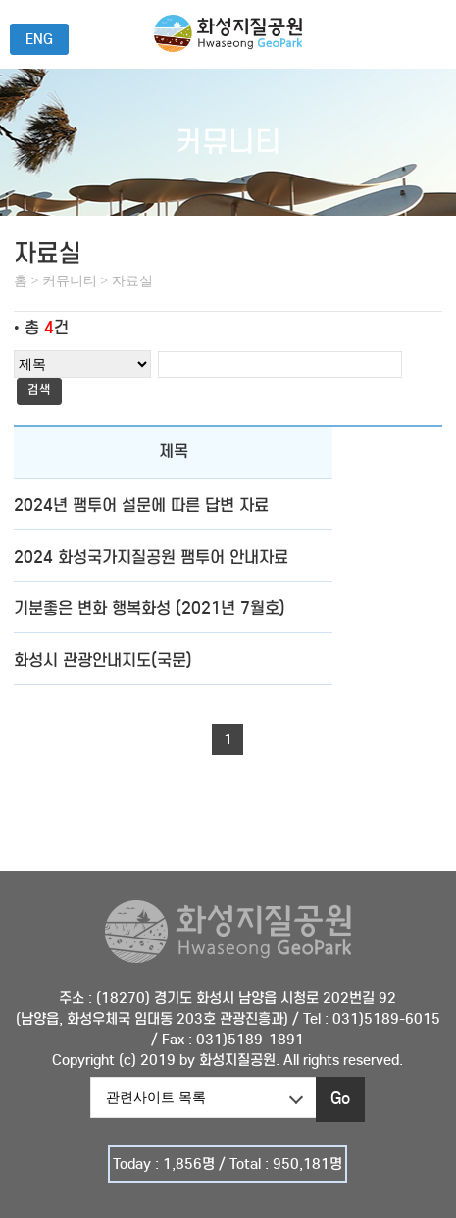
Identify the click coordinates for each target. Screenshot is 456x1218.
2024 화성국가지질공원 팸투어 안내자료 (151, 557)
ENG (39, 39)
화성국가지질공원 (228, 46)
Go (340, 1099)
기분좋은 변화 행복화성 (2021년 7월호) (149, 608)
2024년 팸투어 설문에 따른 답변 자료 (141, 505)
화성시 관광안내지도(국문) (103, 660)
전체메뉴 (430, 32)
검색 (39, 389)
